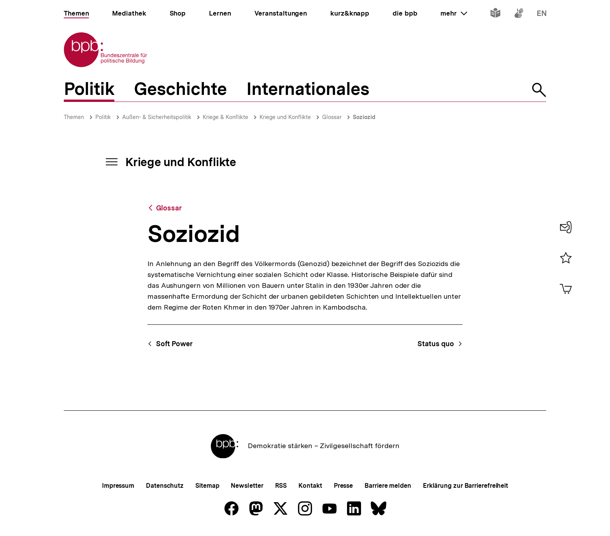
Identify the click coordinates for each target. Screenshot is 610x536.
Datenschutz (165, 485)
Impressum (118, 485)
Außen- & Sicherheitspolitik (156, 117)
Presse (343, 485)
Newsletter (247, 485)
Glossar (332, 117)
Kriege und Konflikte (285, 117)
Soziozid (364, 117)
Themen (74, 117)
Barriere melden (388, 485)
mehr (453, 13)
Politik (103, 117)
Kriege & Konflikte (225, 117)
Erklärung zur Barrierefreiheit (465, 485)
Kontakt (310, 485)
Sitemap (207, 485)
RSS (281, 485)
